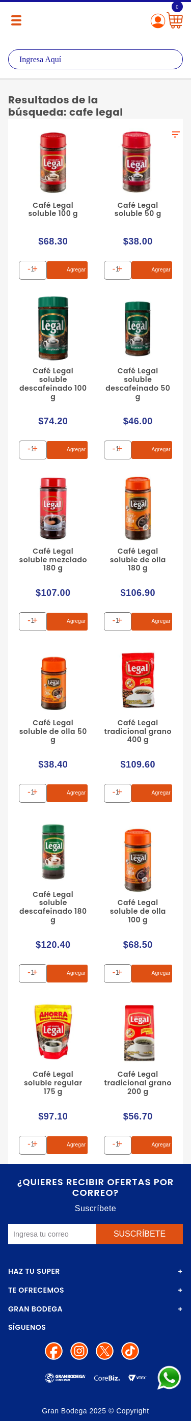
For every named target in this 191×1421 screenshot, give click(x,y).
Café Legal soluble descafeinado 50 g (137, 383)
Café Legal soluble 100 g (53, 209)
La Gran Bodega (96, 21)
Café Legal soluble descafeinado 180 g (53, 907)
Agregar (67, 270)
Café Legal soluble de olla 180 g (138, 559)
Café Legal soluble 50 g (138, 209)
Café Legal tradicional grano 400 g (138, 731)
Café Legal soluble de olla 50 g (53, 731)
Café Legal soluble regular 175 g (53, 1083)
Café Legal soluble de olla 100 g (138, 911)
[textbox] (95, 59)
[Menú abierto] (16, 20)
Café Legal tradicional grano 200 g (138, 1083)
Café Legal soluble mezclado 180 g (53, 559)
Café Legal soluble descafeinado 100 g (53, 383)
